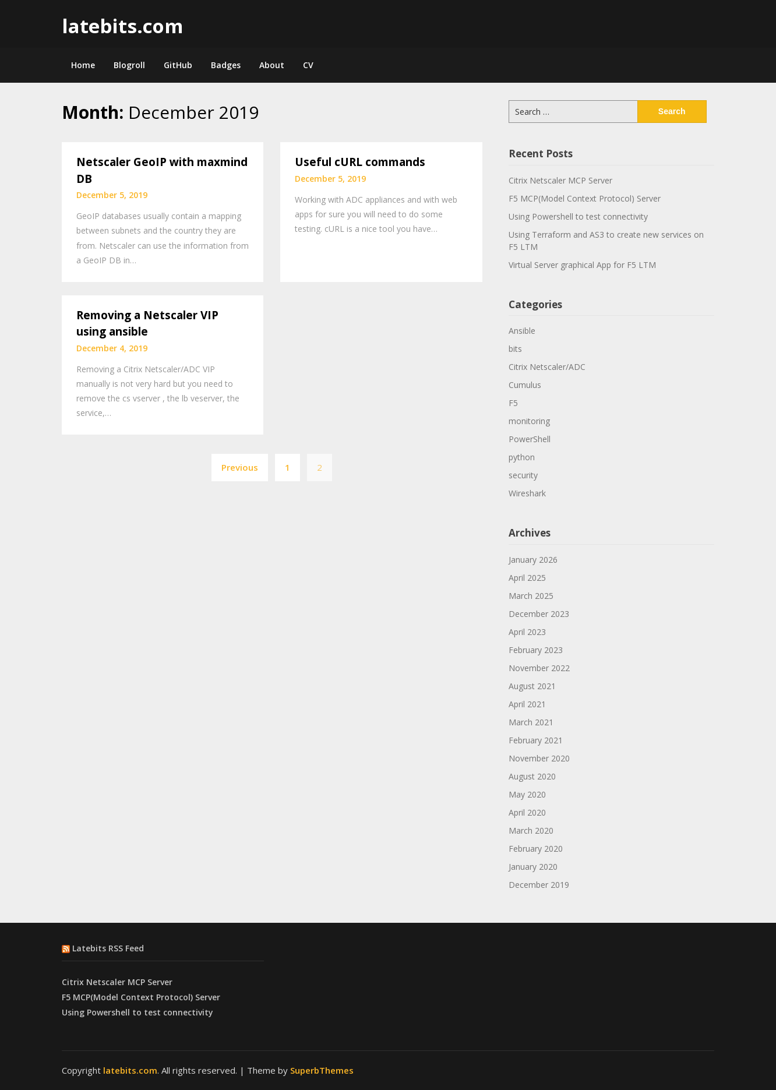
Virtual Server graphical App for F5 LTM (582, 264)
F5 (513, 402)
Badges (226, 64)
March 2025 (531, 595)
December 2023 (539, 613)
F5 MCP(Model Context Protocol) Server (585, 198)
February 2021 (536, 740)
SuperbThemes (322, 1070)
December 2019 (539, 884)
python (522, 457)
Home (83, 64)
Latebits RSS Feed (108, 948)
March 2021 (531, 722)
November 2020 (539, 758)
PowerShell (530, 439)
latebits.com (122, 26)
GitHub (178, 64)
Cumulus (525, 384)
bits (515, 348)
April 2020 (527, 812)
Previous (239, 467)
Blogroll (129, 64)
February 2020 (536, 848)
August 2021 (532, 686)
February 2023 (536, 649)
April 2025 (527, 577)
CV (308, 64)
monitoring (529, 420)
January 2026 (533, 559)
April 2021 (527, 704)
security (523, 475)
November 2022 (539, 667)
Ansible (522, 330)
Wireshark (527, 493)
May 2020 (527, 794)
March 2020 (531, 830)
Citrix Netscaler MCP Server (560, 180)
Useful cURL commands (360, 162)
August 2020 (532, 776)
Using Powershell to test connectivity (578, 216)
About (271, 64)
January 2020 (533, 866)
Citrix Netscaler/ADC (547, 366)
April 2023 (527, 631)
